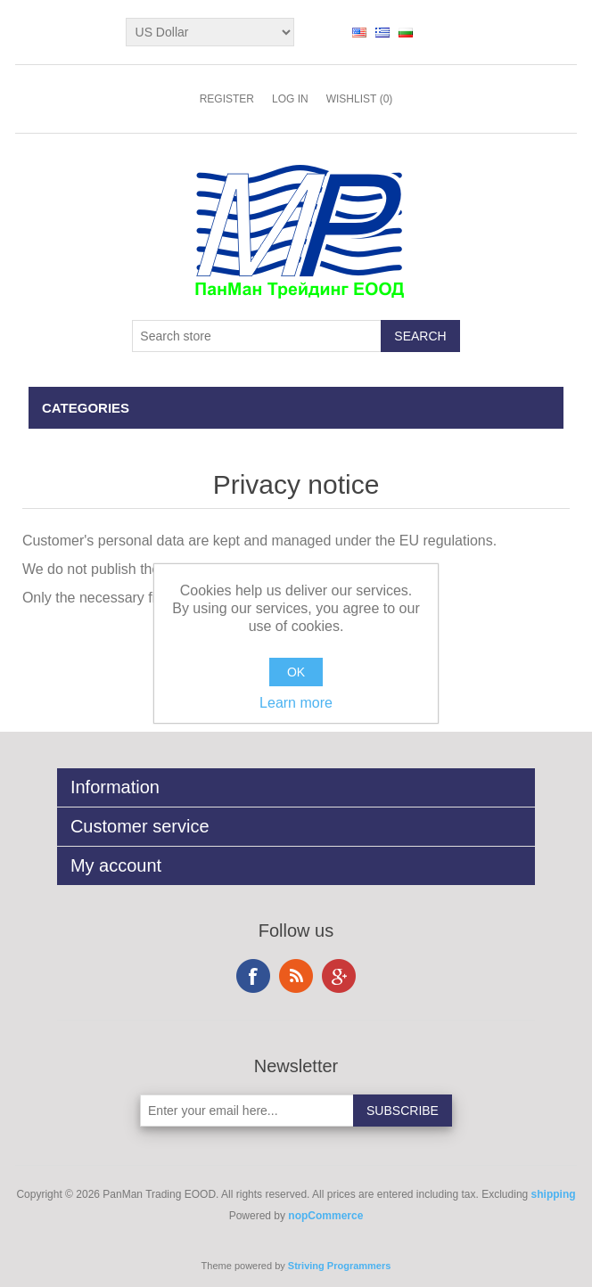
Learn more (296, 702)
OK (296, 672)
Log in (290, 99)
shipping (553, 1194)
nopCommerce (325, 1215)
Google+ (339, 976)
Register (227, 99)
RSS (296, 976)
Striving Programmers (339, 1265)
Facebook (253, 976)
